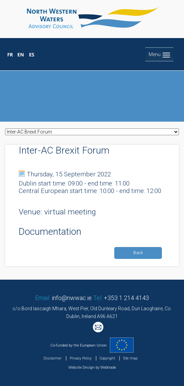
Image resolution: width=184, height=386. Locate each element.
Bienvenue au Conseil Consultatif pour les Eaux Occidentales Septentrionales (10, 55)
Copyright (107, 358)
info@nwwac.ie (72, 297)
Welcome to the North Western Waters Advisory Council (21, 55)
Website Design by (83, 367)
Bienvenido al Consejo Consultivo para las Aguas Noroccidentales (31, 55)
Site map (130, 358)
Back (138, 252)
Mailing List (99, 328)
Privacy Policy (80, 358)
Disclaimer (53, 358)
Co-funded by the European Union (78, 345)
